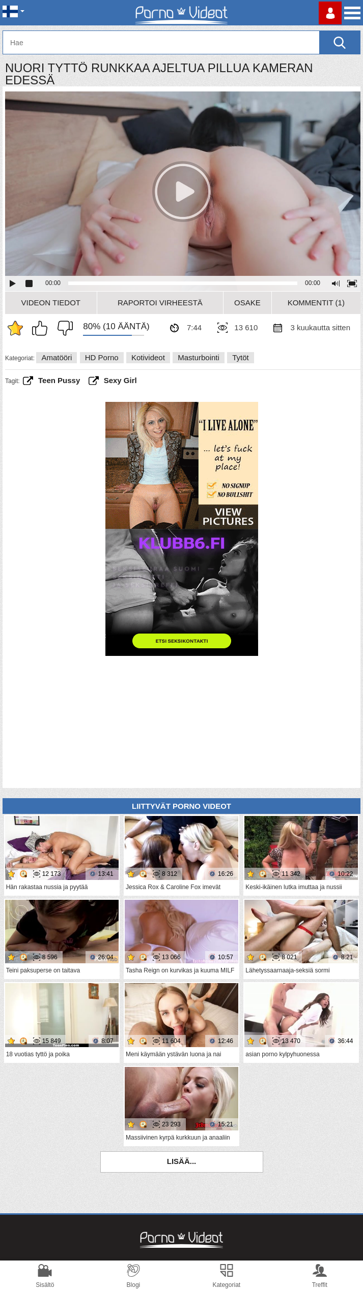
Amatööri (56, 357)
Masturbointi (198, 357)
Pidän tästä (42, 328)
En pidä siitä (62, 328)
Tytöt (240, 357)
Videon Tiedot (50, 302)
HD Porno (102, 357)
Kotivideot (148, 357)
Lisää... (182, 1161)
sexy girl (120, 380)
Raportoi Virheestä (160, 302)
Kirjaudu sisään (330, 13)
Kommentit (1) (316, 302)
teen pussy (59, 380)
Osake (247, 302)
